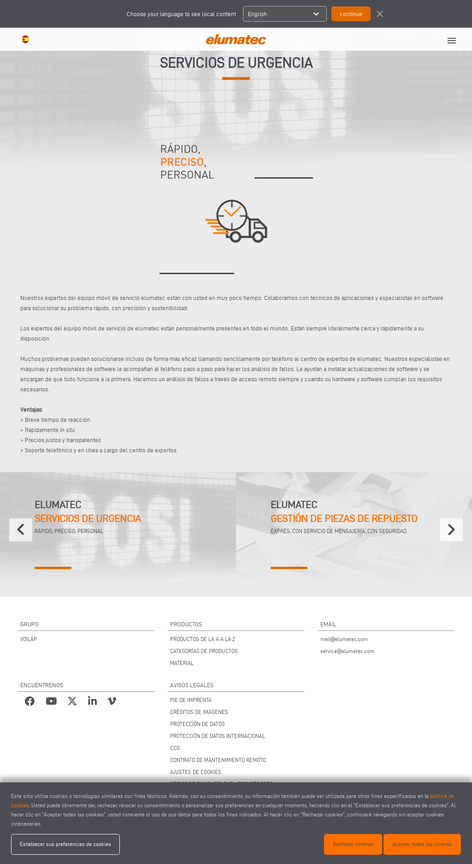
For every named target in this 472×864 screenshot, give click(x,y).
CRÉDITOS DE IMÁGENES (199, 712)
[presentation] (20, 529)
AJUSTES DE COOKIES (195, 772)
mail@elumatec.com (344, 639)
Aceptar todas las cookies (422, 844)
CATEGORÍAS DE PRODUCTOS (204, 651)
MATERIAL (182, 663)
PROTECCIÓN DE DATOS (197, 724)
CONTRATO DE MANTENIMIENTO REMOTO (218, 760)
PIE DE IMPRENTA (191, 700)
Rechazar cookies (353, 844)
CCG (175, 748)
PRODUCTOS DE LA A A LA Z (202, 639)
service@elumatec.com (347, 651)
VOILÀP (28, 639)
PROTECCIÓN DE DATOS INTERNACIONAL (217, 736)
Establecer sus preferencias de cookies (65, 844)
